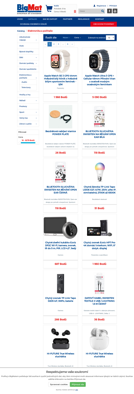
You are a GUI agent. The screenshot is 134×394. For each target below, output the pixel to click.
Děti (21, 57)
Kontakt (99, 19)
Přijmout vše (78, 384)
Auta (21, 46)
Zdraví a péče (25, 124)
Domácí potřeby (26, 63)
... (63, 44)
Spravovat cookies (59, 384)
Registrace (101, 6)
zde (76, 390)
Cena (77, 37)
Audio (24, 82)
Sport (21, 112)
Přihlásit (113, 6)
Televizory (26, 87)
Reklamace (84, 19)
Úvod (20, 19)
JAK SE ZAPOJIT (50, 19)
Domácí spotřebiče (27, 69)
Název (66, 37)
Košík (56, 6)
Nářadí (22, 100)
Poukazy (23, 106)
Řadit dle (51, 37)
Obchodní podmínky (103, 24)
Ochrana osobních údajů (33, 24)
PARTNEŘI (67, 19)
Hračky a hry (24, 94)
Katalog (32, 19)
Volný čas (23, 118)
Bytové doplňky (26, 51)
